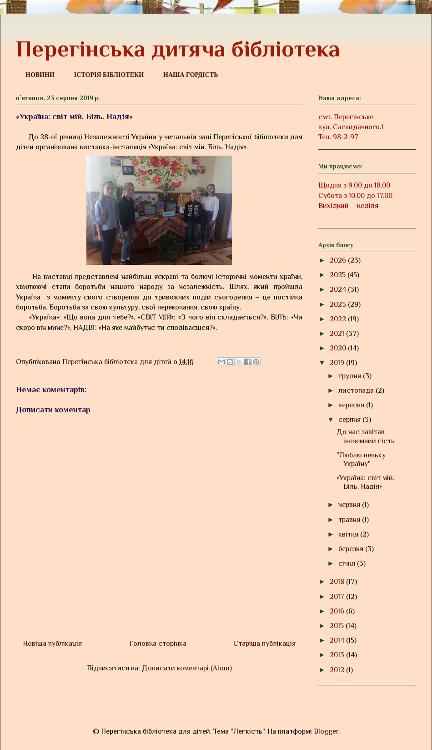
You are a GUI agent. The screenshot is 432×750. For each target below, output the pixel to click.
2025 (338, 275)
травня (350, 520)
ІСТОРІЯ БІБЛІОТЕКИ (109, 74)
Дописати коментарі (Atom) (187, 668)
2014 (338, 640)
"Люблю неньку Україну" (361, 459)
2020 (339, 348)
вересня (352, 405)
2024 (339, 289)
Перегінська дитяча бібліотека (178, 48)
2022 (339, 319)
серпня (350, 420)
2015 (338, 626)
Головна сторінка (157, 643)
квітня (349, 534)
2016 (338, 611)
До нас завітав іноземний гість (366, 436)
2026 (339, 260)
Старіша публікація (264, 643)
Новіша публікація (52, 643)
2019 (338, 363)
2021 (338, 333)
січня (347, 563)
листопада (357, 390)
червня (350, 505)
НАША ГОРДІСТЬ (190, 74)
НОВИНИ (40, 74)
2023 (339, 304)
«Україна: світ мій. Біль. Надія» (365, 482)
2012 (338, 670)
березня (351, 549)
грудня (350, 376)
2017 (338, 597)
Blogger (326, 731)
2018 (338, 582)
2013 (338, 655)
